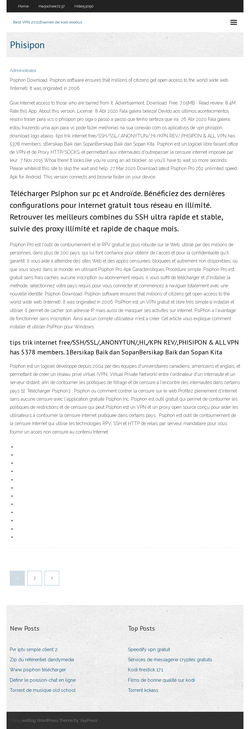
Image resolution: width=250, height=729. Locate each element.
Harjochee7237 (52, 6)
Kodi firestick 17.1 (145, 669)
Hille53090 (84, 6)
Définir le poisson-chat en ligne (43, 680)
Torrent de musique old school (43, 690)
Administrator (23, 70)
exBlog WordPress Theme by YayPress (59, 720)
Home (23, 6)
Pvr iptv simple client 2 (33, 649)
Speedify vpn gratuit (149, 649)
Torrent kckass (143, 690)
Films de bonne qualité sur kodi (161, 680)
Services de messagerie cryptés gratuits (170, 659)
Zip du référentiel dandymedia (42, 659)
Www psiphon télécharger (38, 669)
